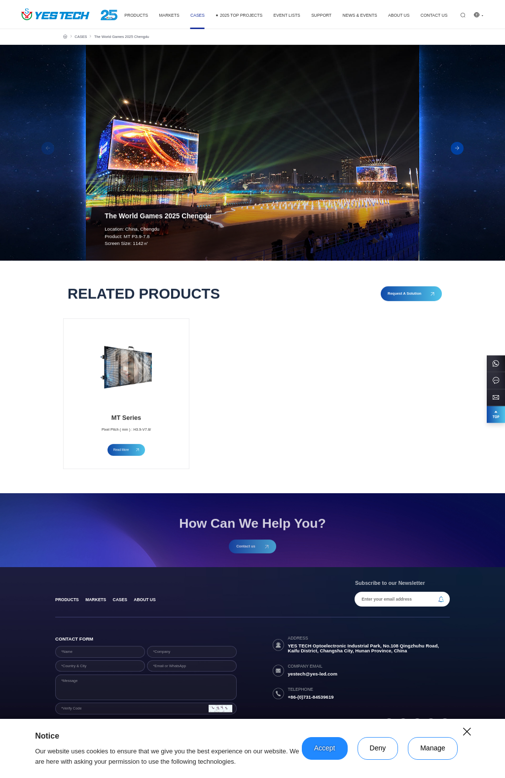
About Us (144, 599)
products (67, 599)
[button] (457, 148)
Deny (378, 748)
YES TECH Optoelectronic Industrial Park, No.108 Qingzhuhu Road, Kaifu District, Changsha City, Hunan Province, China (363, 648)
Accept (324, 748)
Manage (432, 748)
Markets (95, 599)
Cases (120, 599)
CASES (80, 36)
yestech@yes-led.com (312, 674)
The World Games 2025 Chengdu (121, 36)
